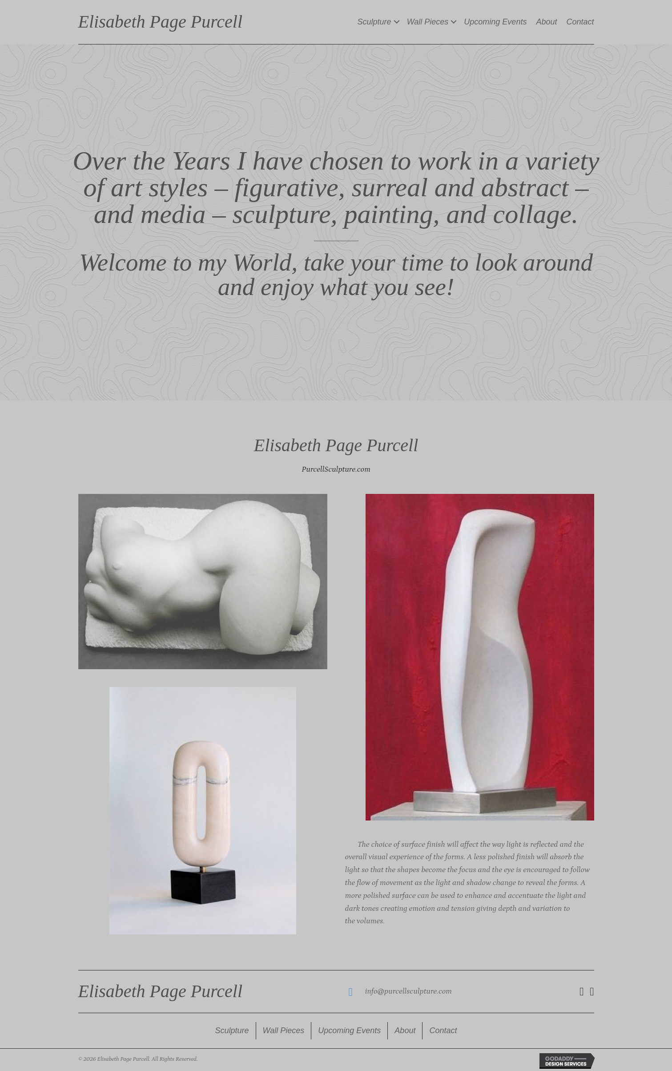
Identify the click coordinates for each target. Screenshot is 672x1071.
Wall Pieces (428, 21)
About (546, 21)
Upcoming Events (495, 21)
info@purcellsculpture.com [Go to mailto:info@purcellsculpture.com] (408, 991)
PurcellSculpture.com (336, 469)
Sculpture (374, 21)
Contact (580, 21)
